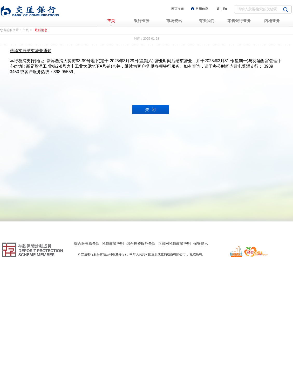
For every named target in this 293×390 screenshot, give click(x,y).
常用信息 (202, 9)
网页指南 (177, 9)
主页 (28, 30)
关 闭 (150, 109)
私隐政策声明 (113, 243)
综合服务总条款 (86, 243)
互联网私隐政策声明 (174, 243)
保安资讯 (200, 243)
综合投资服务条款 (140, 243)
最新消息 (41, 30)
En (225, 9)
